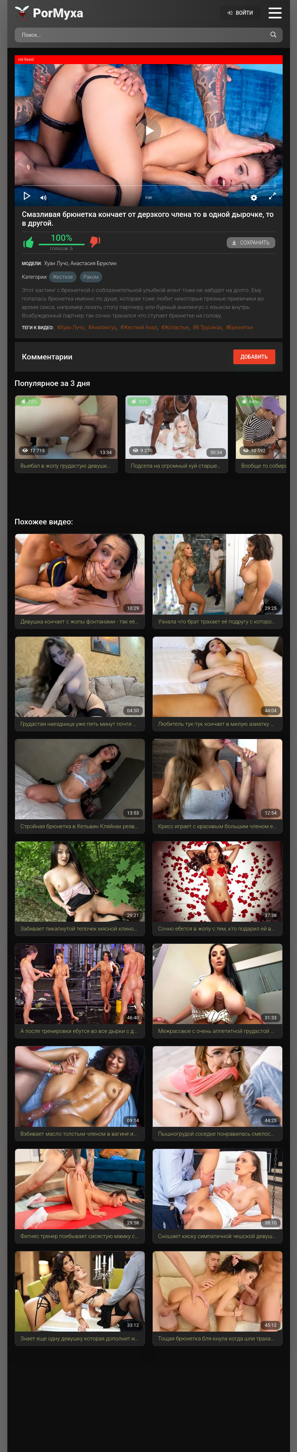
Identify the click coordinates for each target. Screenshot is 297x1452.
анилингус (103, 327)
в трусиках (209, 327)
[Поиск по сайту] (273, 35)
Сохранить (250, 243)
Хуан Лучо (72, 327)
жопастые (176, 327)
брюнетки (241, 327)
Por (58, 13)
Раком (91, 277)
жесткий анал (140, 327)
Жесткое (63, 277)
